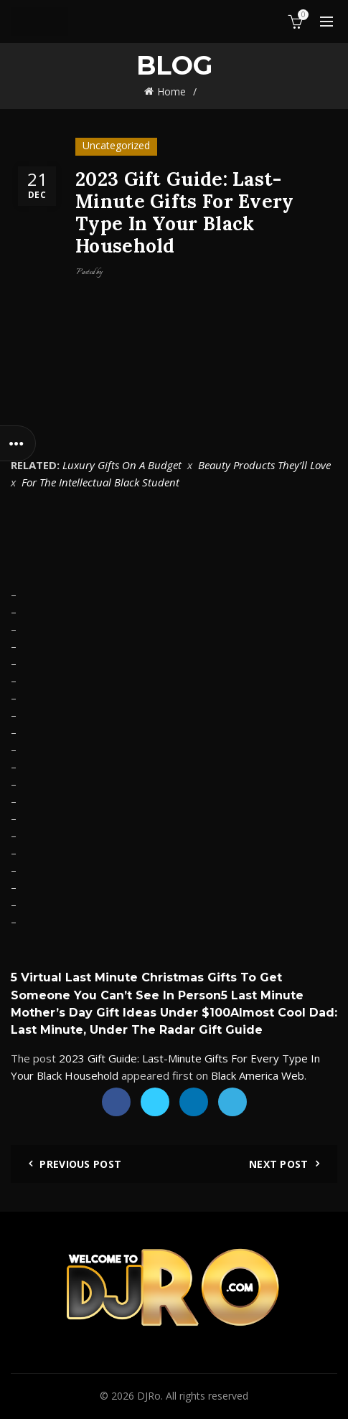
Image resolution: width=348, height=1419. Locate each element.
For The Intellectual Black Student (100, 482)
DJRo (149, 1395)
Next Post (279, 1164)
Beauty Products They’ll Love (264, 465)
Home (171, 91)
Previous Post (80, 1164)
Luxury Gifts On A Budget (122, 465)
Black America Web (257, 1075)
